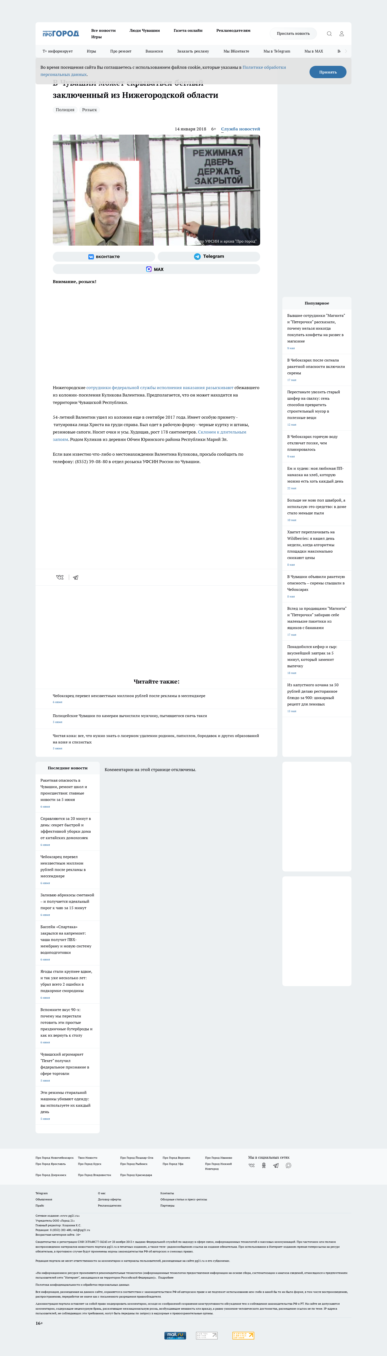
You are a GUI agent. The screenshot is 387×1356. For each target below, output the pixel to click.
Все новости (103, 30)
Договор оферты (109, 1199)
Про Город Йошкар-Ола (136, 1157)
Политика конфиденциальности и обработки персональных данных (82, 1284)
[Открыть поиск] (329, 33)
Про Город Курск (89, 1164)
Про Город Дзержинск (51, 1175)
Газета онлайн (188, 30)
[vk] (60, 577)
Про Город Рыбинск (133, 1164)
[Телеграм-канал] (209, 257)
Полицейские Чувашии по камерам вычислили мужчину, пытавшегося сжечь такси (156, 719)
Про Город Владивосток (94, 1175)
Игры (96, 36)
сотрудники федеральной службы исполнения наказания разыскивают (159, 387)
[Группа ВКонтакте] (104, 257)
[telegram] (77, 577)
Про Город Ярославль (51, 1164)
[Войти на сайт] (342, 33)
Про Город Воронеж (176, 1157)
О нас (102, 1193)
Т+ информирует (58, 51)
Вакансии (154, 51)
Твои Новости (87, 1157)
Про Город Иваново (218, 1157)
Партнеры (167, 1205)
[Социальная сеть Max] (156, 269)
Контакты (167, 1193)
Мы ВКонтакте (237, 51)
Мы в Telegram (277, 51)
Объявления (44, 1199)
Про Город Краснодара (136, 1175)
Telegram (42, 1193)
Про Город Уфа (173, 1164)
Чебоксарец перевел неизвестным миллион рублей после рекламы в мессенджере (156, 699)
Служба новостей (240, 129)
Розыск (89, 109)
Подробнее (166, 1277)
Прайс (40, 1205)
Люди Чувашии (145, 30)
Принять (328, 72)
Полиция (65, 109)
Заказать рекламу (193, 51)
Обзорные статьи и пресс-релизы (183, 1199)
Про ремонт (120, 51)
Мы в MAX (314, 51)
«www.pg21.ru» (69, 1215)
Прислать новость (293, 33)
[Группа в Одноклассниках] (264, 1165)
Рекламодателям (233, 30)
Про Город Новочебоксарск (55, 1157)
